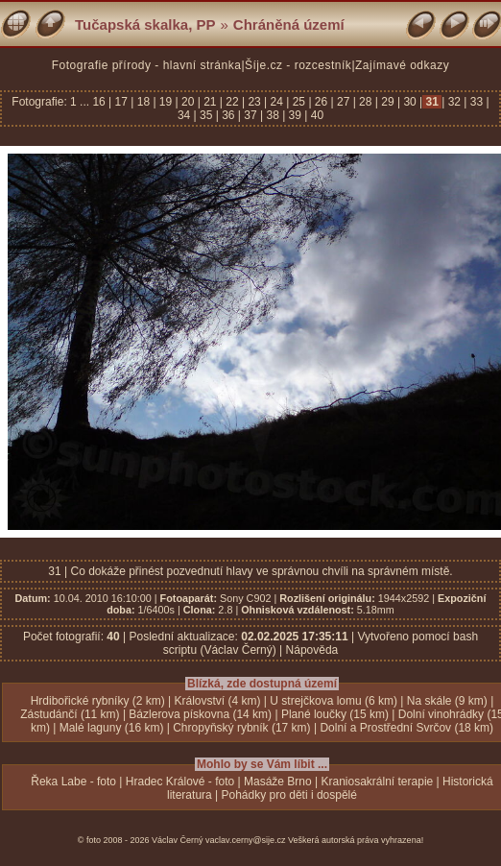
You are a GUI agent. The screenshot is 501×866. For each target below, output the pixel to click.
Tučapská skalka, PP (145, 24)
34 (186, 115)
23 (254, 101)
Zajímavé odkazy (402, 65)
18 (143, 101)
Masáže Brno (278, 781)
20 (188, 101)
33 (476, 101)
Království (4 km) (218, 701)
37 (250, 115)
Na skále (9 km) (447, 701)
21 (210, 101)
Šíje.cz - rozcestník (298, 65)
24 (276, 101)
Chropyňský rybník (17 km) (241, 727)
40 (315, 115)
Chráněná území (289, 24)
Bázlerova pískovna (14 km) (200, 714)
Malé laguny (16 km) (112, 727)
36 (228, 115)
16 (100, 101)
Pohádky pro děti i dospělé (289, 795)
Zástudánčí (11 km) (69, 714)
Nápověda (312, 650)
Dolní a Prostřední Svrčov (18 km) (406, 727)
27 (343, 101)
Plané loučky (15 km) (335, 714)
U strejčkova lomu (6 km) (333, 701)
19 (166, 101)
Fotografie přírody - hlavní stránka (147, 65)
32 (454, 101)
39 (294, 115)
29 (387, 101)
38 (272, 115)
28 (365, 101)
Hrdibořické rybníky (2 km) (98, 701)
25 (298, 101)
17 (121, 101)
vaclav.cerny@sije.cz (245, 840)
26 (321, 101)
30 (409, 101)
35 (206, 115)
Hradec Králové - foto (180, 781)
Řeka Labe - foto (73, 781)
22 (232, 101)
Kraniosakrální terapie (378, 781)
